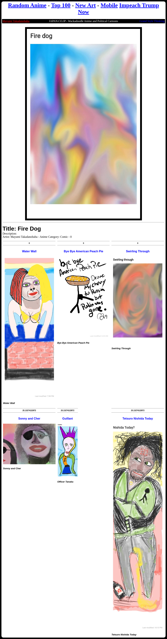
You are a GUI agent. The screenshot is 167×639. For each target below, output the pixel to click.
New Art (85, 5)
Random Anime (27, 5)
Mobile (109, 5)
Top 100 (60, 5)
